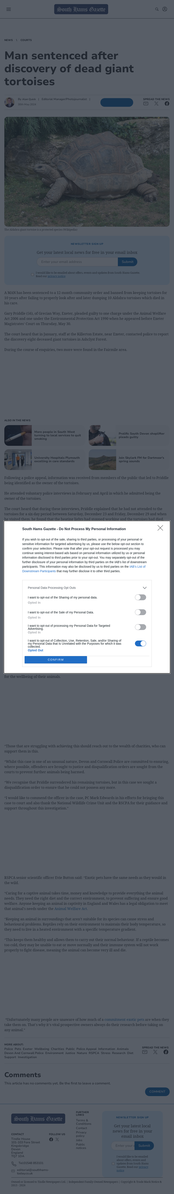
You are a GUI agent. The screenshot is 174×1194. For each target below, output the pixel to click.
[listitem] (87, 588)
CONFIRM (56, 659)
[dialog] (87, 597)
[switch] (140, 597)
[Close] (162, 529)
